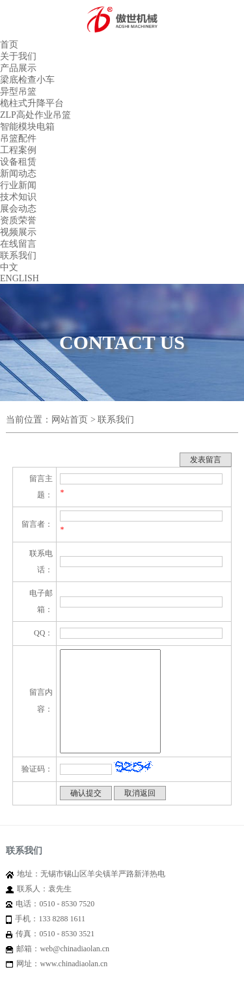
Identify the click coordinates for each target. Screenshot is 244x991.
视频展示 (18, 232)
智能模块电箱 (27, 127)
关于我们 (18, 56)
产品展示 (18, 68)
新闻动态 (18, 173)
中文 (9, 267)
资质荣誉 (18, 220)
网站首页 (69, 420)
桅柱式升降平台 (32, 103)
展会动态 (18, 209)
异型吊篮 (18, 91)
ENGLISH (19, 278)
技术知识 (18, 197)
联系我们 (18, 255)
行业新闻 (18, 185)
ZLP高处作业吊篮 (35, 115)
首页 (9, 44)
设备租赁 (18, 162)
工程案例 (18, 150)
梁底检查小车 (27, 80)
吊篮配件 (18, 138)
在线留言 (18, 244)
